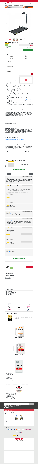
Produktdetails (8, 61)
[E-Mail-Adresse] (16, 404)
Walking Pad (14, 5)
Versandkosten (7, 448)
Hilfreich (7, 182)
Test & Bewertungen (9, 68)
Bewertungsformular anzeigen (19, 169)
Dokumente (8, 64)
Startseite (6, 5)
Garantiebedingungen (9, 66)
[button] (6, 23)
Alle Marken (7, 461)
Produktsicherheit (8, 71)
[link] (9, 304)
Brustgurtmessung (22, 99)
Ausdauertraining (10, 5)
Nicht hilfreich (11, 182)
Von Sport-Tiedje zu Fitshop (8, 421)
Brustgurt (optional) (28, 99)
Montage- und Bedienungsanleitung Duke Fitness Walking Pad (14, 139)
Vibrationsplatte (8, 460)
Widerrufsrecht (21, 448)
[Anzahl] (21, 50)
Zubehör (7, 69)
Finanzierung (28, 47)
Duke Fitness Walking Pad (19, 5)
